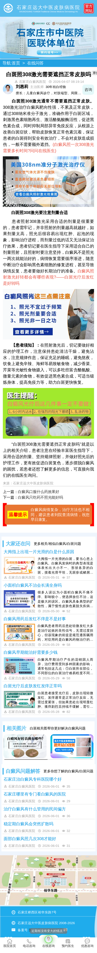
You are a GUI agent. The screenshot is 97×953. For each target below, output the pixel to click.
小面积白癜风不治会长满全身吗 (33, 585)
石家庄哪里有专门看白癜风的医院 (35, 794)
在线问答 (35, 63)
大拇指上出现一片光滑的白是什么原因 (39, 551)
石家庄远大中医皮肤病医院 (33, 483)
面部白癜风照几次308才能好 (30, 838)
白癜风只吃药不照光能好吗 (40, 497)
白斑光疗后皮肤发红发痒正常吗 (33, 686)
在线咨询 (48, 941)
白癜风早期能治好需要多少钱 (31, 652)
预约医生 (68, 943)
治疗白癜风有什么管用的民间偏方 (35, 809)
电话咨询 (29, 943)
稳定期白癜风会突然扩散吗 (28, 823)
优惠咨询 (87, 943)
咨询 (88, 90)
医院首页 (9, 943)
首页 (16, 63)
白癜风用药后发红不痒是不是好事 (35, 618)
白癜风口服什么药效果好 (38, 492)
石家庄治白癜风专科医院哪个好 (33, 779)
